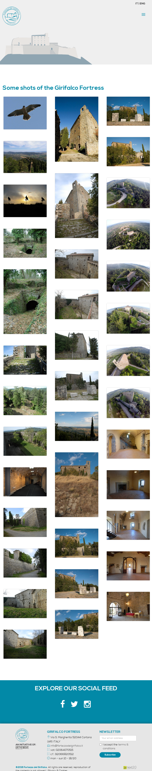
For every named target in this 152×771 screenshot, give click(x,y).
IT (136, 3)
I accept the (114, 746)
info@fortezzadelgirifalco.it (66, 745)
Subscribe (110, 754)
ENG (142, 3)
